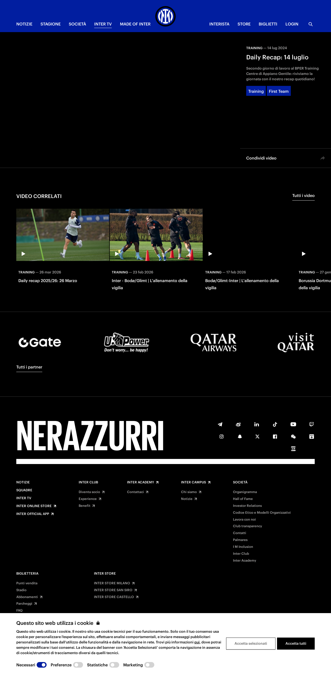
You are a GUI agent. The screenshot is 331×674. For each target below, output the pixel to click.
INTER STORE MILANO (112, 583)
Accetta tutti (295, 643)
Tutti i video (303, 195)
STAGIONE (50, 24)
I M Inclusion (243, 547)
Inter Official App (32, 514)
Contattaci (135, 492)
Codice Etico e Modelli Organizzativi (262, 513)
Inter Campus (193, 482)
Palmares (240, 540)
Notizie (23, 482)
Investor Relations (247, 506)
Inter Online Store (34, 506)
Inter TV (23, 498)
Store (244, 24)
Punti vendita (26, 583)
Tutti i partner (29, 366)
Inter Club (88, 482)
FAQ (19, 611)
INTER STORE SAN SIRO (113, 590)
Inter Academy (140, 482)
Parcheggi (24, 604)
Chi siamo (189, 492)
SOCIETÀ (77, 24)
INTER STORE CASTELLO (114, 597)
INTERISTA (219, 24)
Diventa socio (89, 492)
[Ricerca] (311, 24)
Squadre (24, 490)
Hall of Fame (243, 499)
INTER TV (103, 24)
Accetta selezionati (251, 643)
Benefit (84, 506)
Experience (88, 499)
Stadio (21, 590)
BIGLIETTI (268, 24)
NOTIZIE (24, 24)
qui (197, 642)
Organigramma (245, 492)
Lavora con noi (244, 520)
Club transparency (247, 526)
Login (291, 24)
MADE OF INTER (135, 24)
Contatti (239, 533)
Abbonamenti (27, 597)
